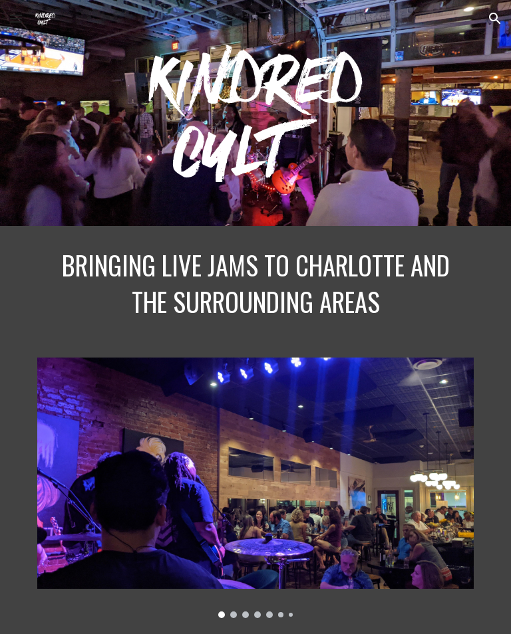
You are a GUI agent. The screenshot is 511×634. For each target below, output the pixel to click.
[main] (255, 284)
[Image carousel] (255, 488)
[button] (16, 18)
